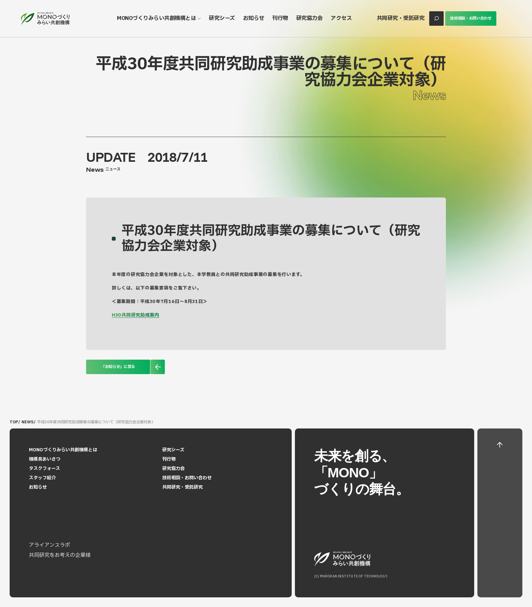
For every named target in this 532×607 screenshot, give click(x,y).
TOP (14, 422)
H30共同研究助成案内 (135, 315)
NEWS (27, 422)
